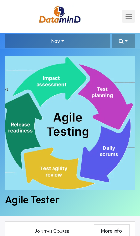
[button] (123, 41)
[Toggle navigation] (128, 16)
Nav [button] (55, 41)
